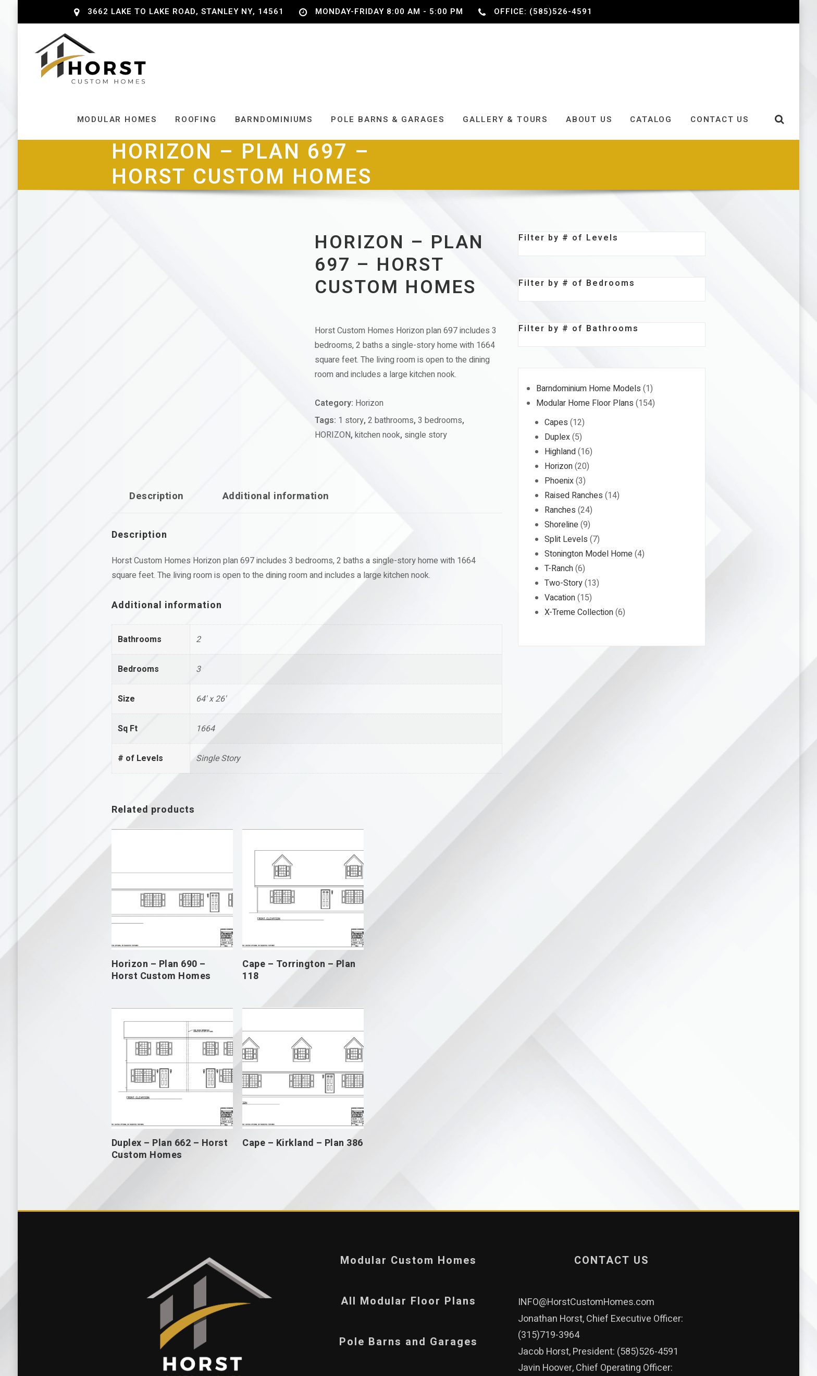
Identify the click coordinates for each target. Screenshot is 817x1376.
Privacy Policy (408, 1186)
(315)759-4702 (548, 1189)
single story (425, 443)
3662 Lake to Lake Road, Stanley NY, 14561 (186, 11)
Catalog (651, 126)
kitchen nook (377, 443)
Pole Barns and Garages (408, 1146)
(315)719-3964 (548, 1139)
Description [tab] (156, 504)
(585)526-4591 (647, 1156)
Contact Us (719, 126)
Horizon (369, 411)
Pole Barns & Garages (387, 126)
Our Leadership (205, 1222)
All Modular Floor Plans (408, 1105)
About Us (589, 126)
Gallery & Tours (505, 126)
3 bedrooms (440, 428)
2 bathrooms (391, 428)
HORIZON (333, 443)
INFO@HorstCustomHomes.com (586, 1107)
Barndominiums (274, 126)
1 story (351, 428)
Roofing (196, 126)
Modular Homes (117, 126)
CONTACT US (611, 1064)
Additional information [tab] (275, 504)
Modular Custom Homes (408, 1064)
